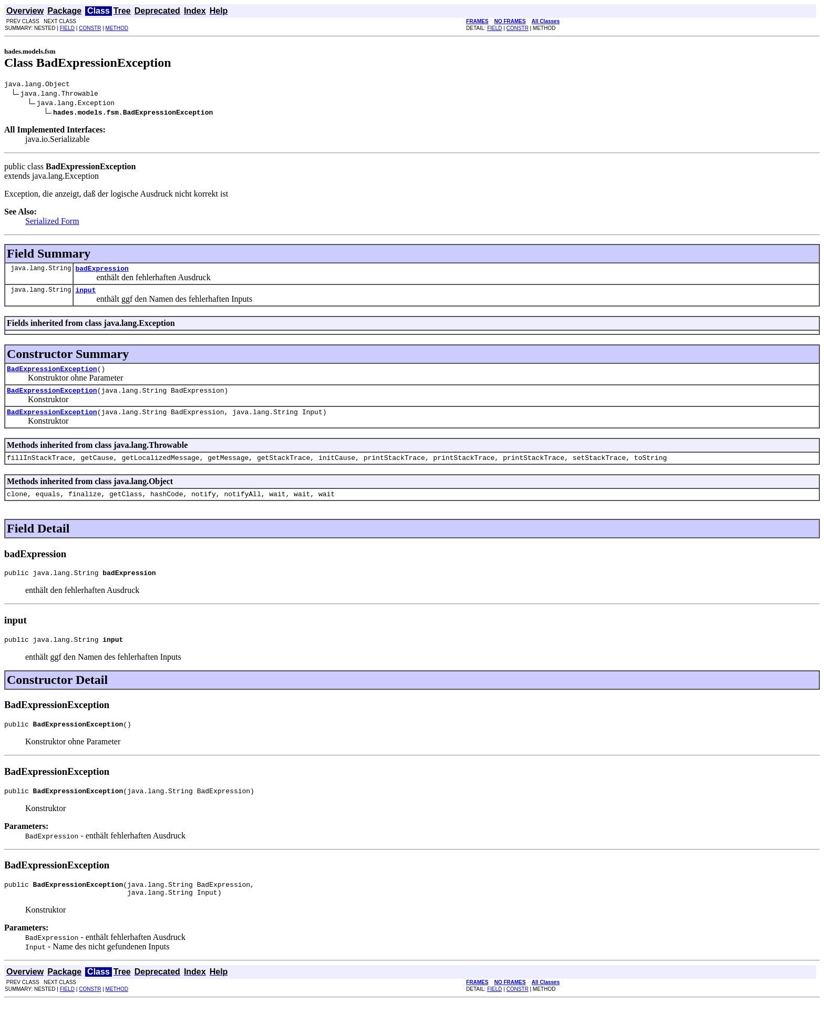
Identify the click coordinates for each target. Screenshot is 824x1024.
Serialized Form (52, 222)
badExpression (101, 271)
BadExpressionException (52, 375)
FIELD (67, 28)
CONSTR (90, 28)
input (85, 294)
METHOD (117, 28)
